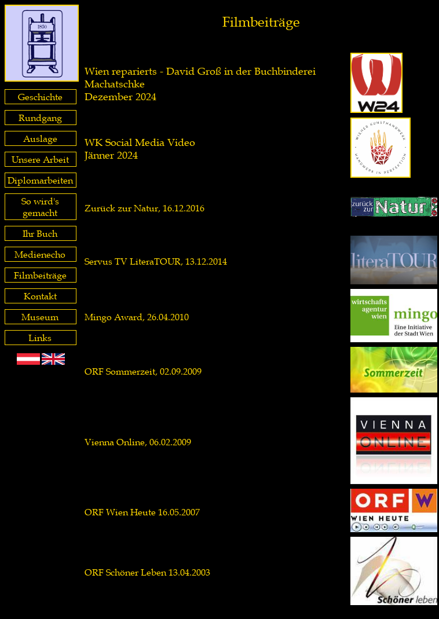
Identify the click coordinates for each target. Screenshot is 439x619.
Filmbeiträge (40, 275)
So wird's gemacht (40, 206)
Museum (39, 317)
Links (40, 337)
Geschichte (40, 96)
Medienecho (39, 254)
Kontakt (40, 296)
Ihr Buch (40, 233)
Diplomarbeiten (40, 180)
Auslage (40, 138)
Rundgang (40, 117)
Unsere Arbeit (40, 159)
